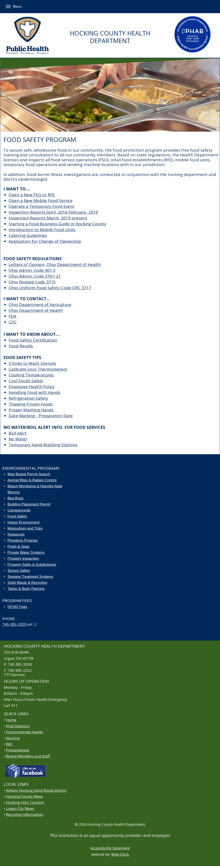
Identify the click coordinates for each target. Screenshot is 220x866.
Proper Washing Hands (31, 410)
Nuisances (16, 534)
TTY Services (14, 674)
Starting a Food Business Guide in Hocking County (57, 224)
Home (11, 719)
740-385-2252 (20, 670)
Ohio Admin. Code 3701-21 (35, 276)
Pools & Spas (18, 546)
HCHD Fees (17, 607)
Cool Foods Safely (26, 381)
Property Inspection (23, 559)
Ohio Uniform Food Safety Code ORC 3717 (50, 288)
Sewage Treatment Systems (30, 577)
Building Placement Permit (29, 504)
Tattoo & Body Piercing (26, 589)
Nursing (13, 737)
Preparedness (17, 750)
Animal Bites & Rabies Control (32, 480)
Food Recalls (21, 346)
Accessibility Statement (110, 848)
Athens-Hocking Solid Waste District (36, 790)
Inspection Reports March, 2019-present (48, 218)
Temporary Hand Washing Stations (43, 445)
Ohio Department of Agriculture (40, 304)
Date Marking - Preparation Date (41, 415)
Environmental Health (24, 731)
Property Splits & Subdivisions (32, 565)
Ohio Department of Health (36, 310)
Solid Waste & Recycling (27, 583)
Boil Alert (18, 433)
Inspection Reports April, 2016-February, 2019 (53, 212)
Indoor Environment (23, 522)
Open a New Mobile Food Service (41, 200)
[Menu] (8, 6)
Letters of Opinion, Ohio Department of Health (55, 264)
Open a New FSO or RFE (32, 194)
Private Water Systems (26, 552)
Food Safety (17, 516)
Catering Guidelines (28, 235)
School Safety (19, 571)
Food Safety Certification (33, 340)
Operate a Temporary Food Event (41, 206)
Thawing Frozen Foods (31, 404)
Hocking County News (24, 796)
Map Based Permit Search (29, 474)
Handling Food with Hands (34, 392)
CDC (13, 322)
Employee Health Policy (32, 386)
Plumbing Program (23, 540)
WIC (9, 744)
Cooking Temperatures (31, 375)
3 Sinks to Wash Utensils (32, 363)
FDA (12, 316)
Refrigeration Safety (28, 398)
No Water (18, 439)
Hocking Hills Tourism (25, 802)
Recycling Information (24, 814)
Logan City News (20, 808)
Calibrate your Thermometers (38, 369)
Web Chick (120, 854)
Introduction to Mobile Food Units (42, 229)
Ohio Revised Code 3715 (32, 282)
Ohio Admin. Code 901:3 (32, 270)
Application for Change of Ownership (45, 241)
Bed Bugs (15, 498)
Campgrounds (19, 510)
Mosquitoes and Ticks (25, 528)
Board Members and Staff (28, 756)
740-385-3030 (14, 624)
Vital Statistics (18, 725)
